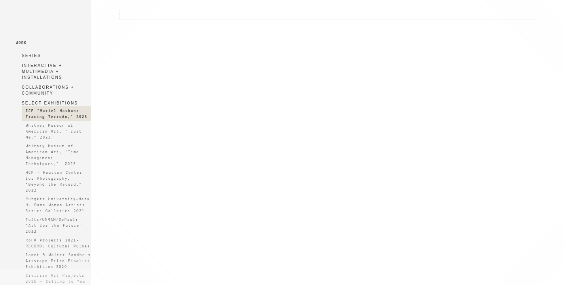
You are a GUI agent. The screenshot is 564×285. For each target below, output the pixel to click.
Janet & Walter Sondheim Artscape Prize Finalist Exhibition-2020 (58, 261)
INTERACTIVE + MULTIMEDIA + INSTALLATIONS (42, 71)
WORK (21, 43)
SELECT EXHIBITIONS (50, 103)
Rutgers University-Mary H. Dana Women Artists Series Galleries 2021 (58, 205)
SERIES (31, 55)
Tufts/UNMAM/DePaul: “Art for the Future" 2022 (54, 226)
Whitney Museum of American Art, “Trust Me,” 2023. (54, 132)
